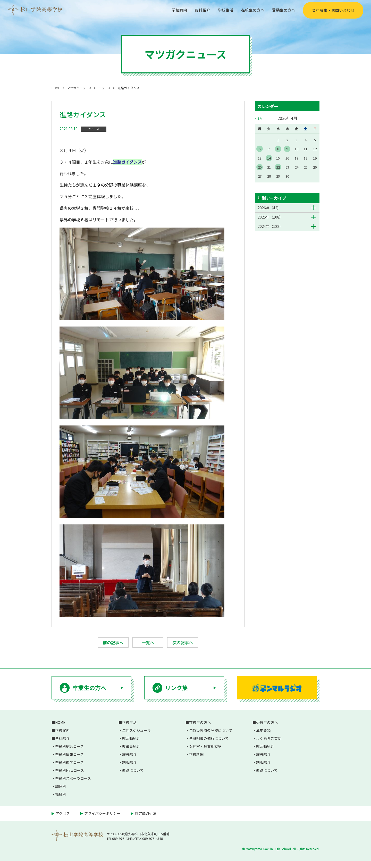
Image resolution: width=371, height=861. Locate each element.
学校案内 (173, 10)
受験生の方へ (283, 10)
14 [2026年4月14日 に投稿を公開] (269, 158)
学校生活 (222, 10)
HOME (60, 722)
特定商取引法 (145, 813)
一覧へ (148, 642)
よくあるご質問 (268, 738)
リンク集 (176, 687)
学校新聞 (196, 754)
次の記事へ (182, 642)
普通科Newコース (69, 770)
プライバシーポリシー (102, 813)
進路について (133, 770)
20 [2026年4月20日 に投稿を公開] (260, 167)
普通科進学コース (69, 762)
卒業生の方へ (89, 687)
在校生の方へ (250, 10)
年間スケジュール (136, 730)
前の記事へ (113, 642)
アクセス (63, 813)
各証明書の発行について (209, 738)
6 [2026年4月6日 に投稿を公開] (259, 148)
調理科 (60, 786)
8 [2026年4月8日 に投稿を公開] (278, 148)
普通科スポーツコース (73, 778)
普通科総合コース (69, 746)
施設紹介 (129, 754)
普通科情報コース (69, 754)
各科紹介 (198, 10)
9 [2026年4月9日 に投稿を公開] (287, 148)
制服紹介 (129, 762)
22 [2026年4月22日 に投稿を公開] (278, 167)
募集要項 (263, 730)
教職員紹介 (131, 746)
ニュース (93, 129)
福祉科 (60, 794)
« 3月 (259, 118)
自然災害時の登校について (210, 730)
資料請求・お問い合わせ (333, 10)
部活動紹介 (131, 738)
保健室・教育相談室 (205, 746)
